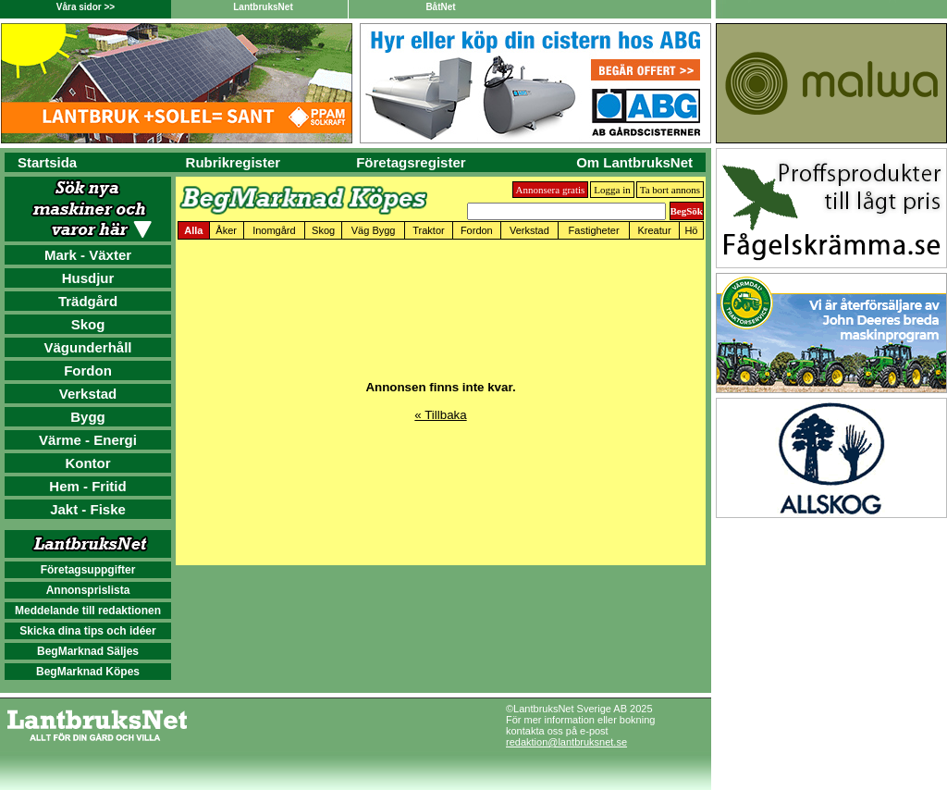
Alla (193, 230)
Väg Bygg (373, 230)
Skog (88, 324)
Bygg (87, 417)
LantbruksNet (262, 7)
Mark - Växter (87, 255)
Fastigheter (594, 230)
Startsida (47, 162)
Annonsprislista (88, 590)
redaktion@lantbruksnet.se (566, 741)
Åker (226, 230)
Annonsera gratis (550, 189)
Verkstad (88, 393)
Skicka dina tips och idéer (87, 630)
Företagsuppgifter (88, 569)
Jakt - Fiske (88, 509)
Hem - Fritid (87, 486)
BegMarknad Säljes (88, 651)
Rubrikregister (233, 162)
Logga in (612, 189)
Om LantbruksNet (634, 162)
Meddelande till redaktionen (88, 610)
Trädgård (87, 301)
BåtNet (440, 7)
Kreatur (654, 230)
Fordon (88, 370)
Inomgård (273, 230)
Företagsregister (410, 162)
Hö (690, 230)
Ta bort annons (670, 189)
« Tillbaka (440, 415)
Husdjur (88, 278)
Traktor (428, 230)
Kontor (87, 463)
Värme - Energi (88, 440)
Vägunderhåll (87, 347)
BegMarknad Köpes (88, 671)
